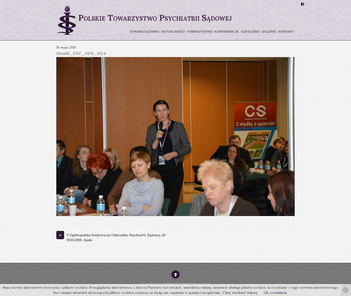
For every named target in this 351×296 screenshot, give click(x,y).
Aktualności (173, 31)
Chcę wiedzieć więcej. (240, 292)
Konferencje (226, 31)
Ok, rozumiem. (275, 292)
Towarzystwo (200, 31)
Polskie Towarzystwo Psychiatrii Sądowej (173, 283)
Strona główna (144, 31)
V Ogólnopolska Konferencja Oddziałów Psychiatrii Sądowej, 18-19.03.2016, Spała (111, 237)
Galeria (269, 31)
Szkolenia (250, 31)
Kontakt (286, 31)
